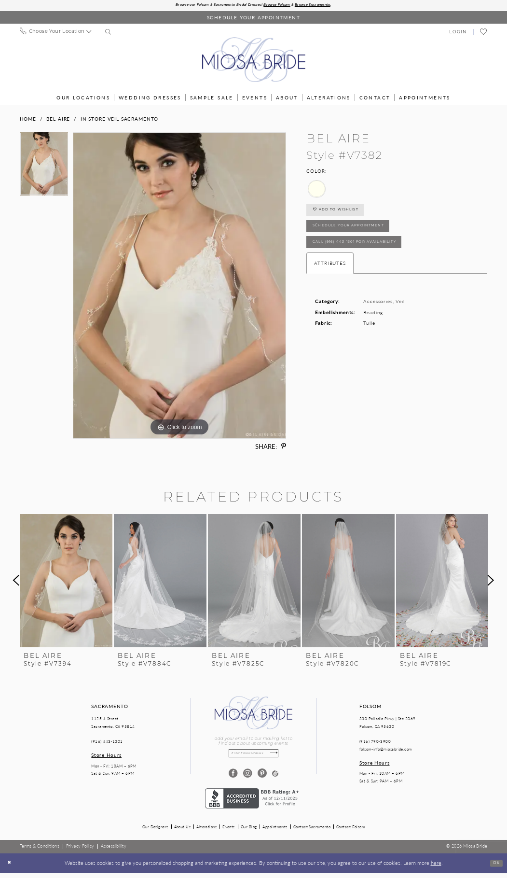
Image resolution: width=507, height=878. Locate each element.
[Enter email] (254, 756)
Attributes (330, 283)
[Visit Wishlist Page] (483, 34)
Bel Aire (58, 120)
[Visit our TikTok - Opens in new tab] (275, 778)
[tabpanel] (44, 168)
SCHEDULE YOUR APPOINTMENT (364, 238)
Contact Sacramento (311, 831)
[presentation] (66, 582)
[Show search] (108, 34)
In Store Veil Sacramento (119, 120)
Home (28, 120)
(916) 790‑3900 (375, 743)
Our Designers (155, 831)
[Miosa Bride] (253, 62)
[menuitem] (55, 34)
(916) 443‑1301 (107, 743)
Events (228, 831)
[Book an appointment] (254, 19)
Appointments (274, 831)
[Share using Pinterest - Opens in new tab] (283, 449)
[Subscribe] (282, 756)
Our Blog (249, 831)
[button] (457, 34)
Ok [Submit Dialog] (494, 868)
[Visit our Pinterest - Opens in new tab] (260, 778)
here (436, 868)
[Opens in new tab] (253, 802)
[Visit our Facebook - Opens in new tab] (231, 778)
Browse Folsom (287, 6)
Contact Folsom (350, 831)
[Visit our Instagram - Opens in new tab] (246, 778)
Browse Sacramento (337, 6)
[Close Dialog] (11, 868)
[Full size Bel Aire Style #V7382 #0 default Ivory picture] (179, 288)
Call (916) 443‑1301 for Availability (374, 260)
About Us (182, 831)
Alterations (206, 831)
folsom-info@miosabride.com (385, 750)
